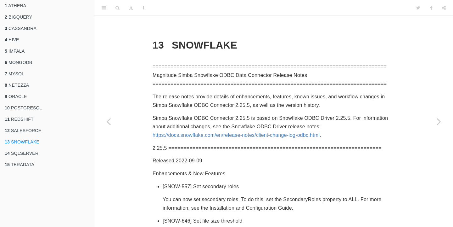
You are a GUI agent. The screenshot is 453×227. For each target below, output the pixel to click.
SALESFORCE (23, 130)
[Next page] (439, 121)
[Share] (443, 8)
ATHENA (15, 5)
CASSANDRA (20, 28)
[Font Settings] (131, 8)
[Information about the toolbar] (143, 8)
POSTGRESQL (23, 107)
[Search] (117, 8)
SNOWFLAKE (22, 141)
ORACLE (16, 96)
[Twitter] (418, 8)
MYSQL (14, 73)
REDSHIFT (19, 119)
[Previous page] (108, 121)
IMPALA (15, 51)
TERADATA (19, 164)
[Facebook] (431, 8)
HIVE (12, 39)
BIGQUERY (18, 17)
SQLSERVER (21, 153)
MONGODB (18, 62)
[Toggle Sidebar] (104, 8)
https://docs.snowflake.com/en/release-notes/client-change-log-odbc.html (236, 135)
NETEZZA (17, 85)
